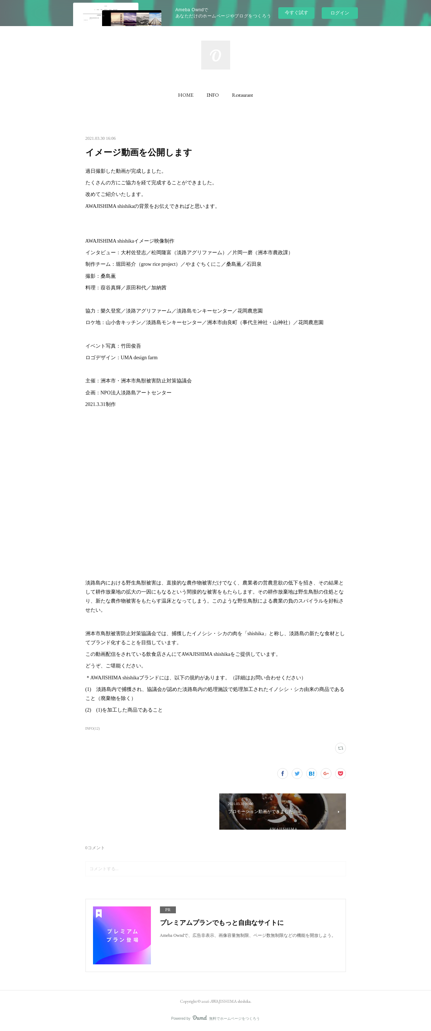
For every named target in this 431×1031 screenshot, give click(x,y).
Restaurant (242, 95)
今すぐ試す (296, 12)
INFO (213, 95)
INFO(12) (92, 728)
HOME (186, 95)
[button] (186, 95)
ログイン (339, 13)
